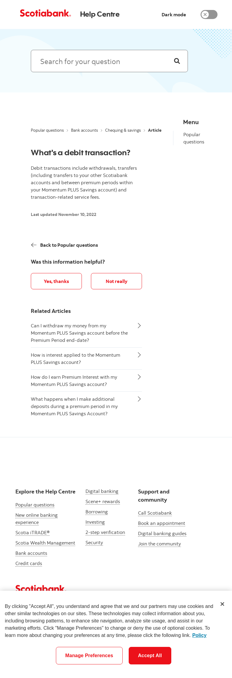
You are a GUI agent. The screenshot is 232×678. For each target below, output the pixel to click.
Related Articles (51, 310)
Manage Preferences (89, 655)
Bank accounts (84, 130)
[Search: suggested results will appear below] (109, 61)
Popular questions (47, 130)
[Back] (64, 245)
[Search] (177, 61)
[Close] (222, 604)
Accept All (150, 655)
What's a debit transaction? (80, 152)
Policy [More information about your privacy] (199, 635)
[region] (116, 634)
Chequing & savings (123, 130)
